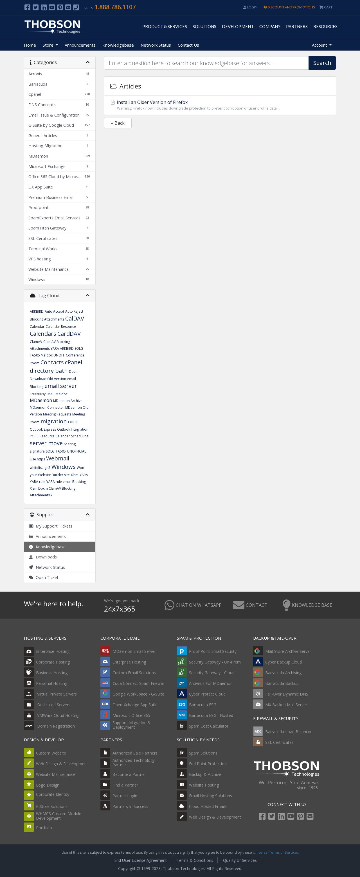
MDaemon (41, 400)
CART (326, 7)
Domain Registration (49, 726)
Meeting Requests (57, 414)
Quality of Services (240, 860)
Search (322, 63)
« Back (118, 123)
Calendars (43, 333)
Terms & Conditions (195, 860)
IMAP (51, 394)
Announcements (80, 45)
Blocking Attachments (47, 319)
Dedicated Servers (47, 704)
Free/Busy (38, 394)
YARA (84, 474)
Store (49, 45)
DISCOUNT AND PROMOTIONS (289, 7)
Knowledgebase (118, 45)
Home (30, 45)
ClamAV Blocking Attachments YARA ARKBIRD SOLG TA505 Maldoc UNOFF (56, 348)
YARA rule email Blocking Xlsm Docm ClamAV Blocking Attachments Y (58, 488)
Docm (73, 371)
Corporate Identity (52, 794)
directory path (49, 370)
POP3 (34, 436)
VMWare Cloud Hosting (51, 715)
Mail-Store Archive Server (288, 651)
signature (37, 451)
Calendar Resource (61, 326)
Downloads (42, 557)
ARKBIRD (37, 311)
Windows (63, 467)
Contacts (52, 362)
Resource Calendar (55, 436)
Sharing (70, 444)
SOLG (50, 451)
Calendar (37, 326)
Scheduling (79, 436)
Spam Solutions (203, 753)
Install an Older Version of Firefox (220, 105)
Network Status (156, 45)
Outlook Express (43, 429)
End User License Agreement (140, 860)
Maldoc (62, 394)
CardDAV (69, 333)
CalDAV (74, 318)
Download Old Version (48, 378)
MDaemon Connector (47, 407)
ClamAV (36, 341)
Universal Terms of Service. (275, 852)
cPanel (73, 362)
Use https (37, 459)
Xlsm (74, 474)
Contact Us (188, 45)
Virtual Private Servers (50, 694)
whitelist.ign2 (40, 467)
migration (53, 421)
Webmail (57, 458)
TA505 (61, 451)
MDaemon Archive (67, 400)
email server (60, 386)
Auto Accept (54, 311)
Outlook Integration (72, 429)
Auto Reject (74, 311)
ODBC (73, 422)
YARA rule (37, 481)
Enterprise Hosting (46, 651)
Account (320, 45)
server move (46, 443)
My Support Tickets (50, 526)
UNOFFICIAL (76, 451)
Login (250, 7)
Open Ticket (43, 577)
